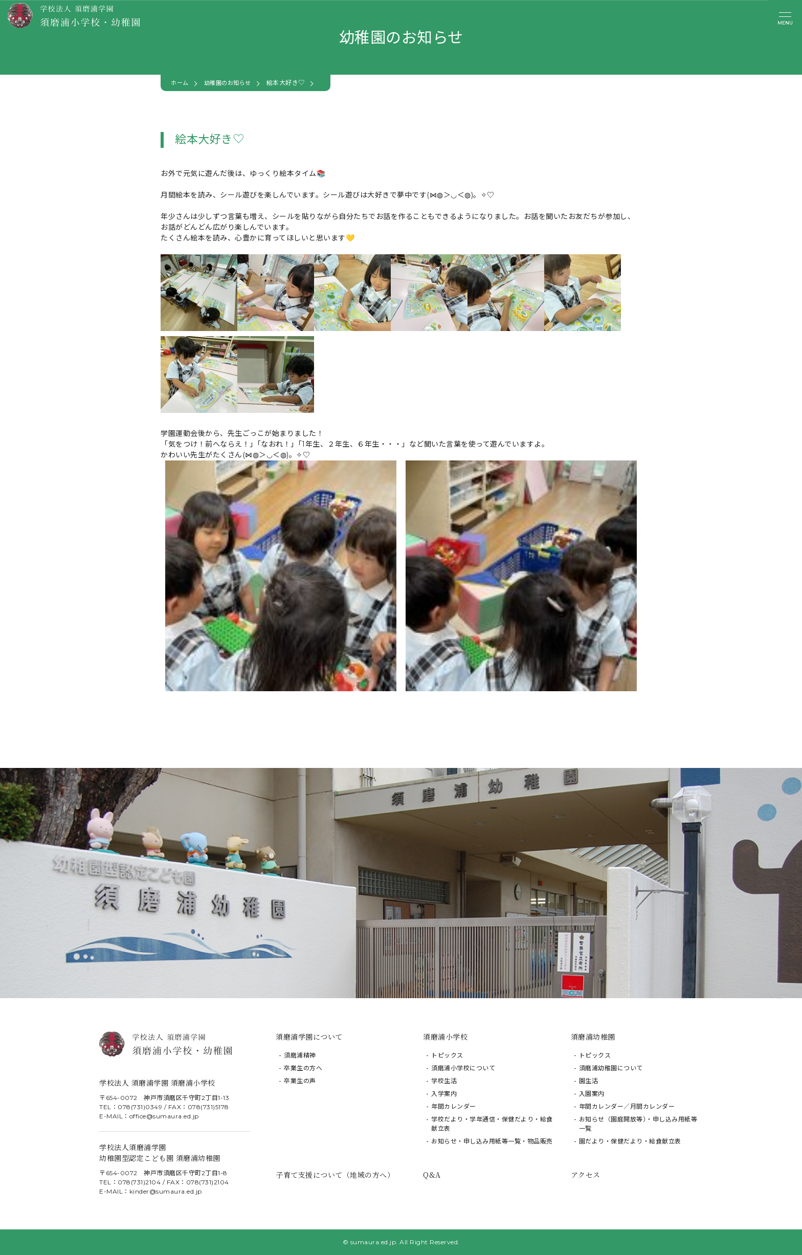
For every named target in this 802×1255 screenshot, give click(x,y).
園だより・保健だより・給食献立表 (630, 1141)
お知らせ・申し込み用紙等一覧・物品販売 (492, 1141)
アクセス (585, 1175)
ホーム (180, 82)
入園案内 (592, 1093)
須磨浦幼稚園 (593, 1036)
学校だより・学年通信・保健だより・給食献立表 (492, 1123)
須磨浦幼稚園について (611, 1068)
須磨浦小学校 (445, 1036)
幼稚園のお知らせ (231, 82)
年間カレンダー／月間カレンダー (627, 1106)
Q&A (432, 1175)
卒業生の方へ (303, 1068)
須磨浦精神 (300, 1055)
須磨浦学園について (309, 1036)
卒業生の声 (300, 1081)
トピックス (447, 1055)
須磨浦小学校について (463, 1068)
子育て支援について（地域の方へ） (335, 1175)
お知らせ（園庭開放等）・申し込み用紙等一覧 (638, 1123)
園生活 (588, 1081)
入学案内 (444, 1093)
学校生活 (444, 1081)
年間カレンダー (453, 1106)
